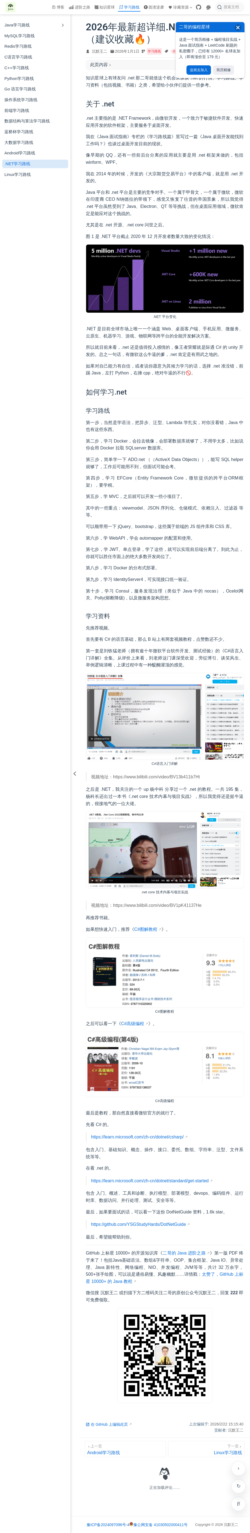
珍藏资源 (180, 7)
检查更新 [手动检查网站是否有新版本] (238, 1486)
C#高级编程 (132, 1023)
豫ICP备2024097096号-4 (108, 1525)
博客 (58, 7)
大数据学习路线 (18, 142)
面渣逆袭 (154, 7)
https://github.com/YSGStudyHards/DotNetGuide (138, 1224)
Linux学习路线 (17, 174)
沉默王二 (99, 51)
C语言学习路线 (18, 57)
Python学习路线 (19, 78)
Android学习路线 (19, 153)
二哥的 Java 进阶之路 (184, 1253)
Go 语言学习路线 (20, 89)
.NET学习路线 (17, 163)
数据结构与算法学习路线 (27, 121)
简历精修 (223, 70)
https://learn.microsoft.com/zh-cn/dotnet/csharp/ (137, 1137)
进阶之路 (79, 7)
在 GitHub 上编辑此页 (107, 1424)
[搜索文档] (229, 7)
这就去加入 (199, 70)
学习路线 (129, 7)
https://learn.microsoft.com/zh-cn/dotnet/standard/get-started (150, 1180)
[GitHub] (198, 7)
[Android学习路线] (125, 1449)
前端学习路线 (16, 110)
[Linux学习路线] (206, 1449)
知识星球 (105, 7)
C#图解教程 (145, 929)
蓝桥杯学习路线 (18, 131)
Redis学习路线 (18, 46)
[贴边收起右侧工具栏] (238, 1468)
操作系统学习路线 (20, 99)
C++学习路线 (16, 67)
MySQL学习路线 (19, 35)
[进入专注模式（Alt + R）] (238, 1504)
